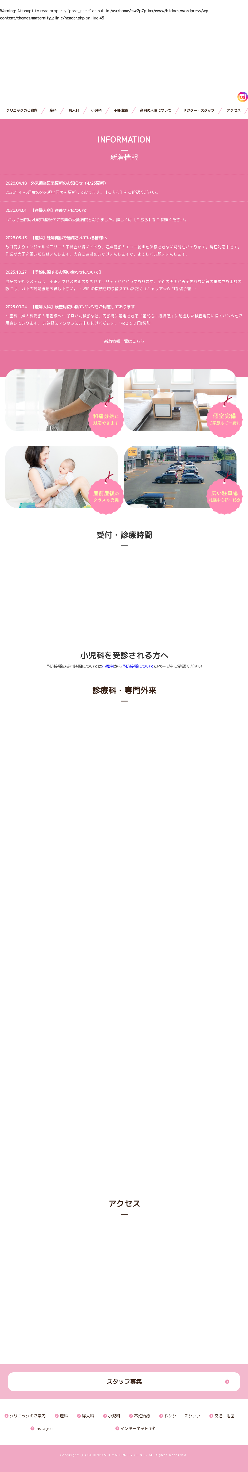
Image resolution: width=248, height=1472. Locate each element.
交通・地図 (221, 1416)
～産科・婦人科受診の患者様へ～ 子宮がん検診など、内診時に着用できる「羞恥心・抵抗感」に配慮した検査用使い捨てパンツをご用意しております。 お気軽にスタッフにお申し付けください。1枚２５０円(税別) (124, 315)
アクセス (234, 110)
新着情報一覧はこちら (124, 341)
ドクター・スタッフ (198, 110)
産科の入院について (155, 110)
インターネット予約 (135, 1428)
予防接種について (138, 666)
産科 (52, 110)
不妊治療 (121, 110)
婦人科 (74, 110)
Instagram (42, 1428)
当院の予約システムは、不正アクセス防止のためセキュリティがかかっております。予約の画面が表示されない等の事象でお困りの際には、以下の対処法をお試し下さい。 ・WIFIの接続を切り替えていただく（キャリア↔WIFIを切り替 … (124, 280)
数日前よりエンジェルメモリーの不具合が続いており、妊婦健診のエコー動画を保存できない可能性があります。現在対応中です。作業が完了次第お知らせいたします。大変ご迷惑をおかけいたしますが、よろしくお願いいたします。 (124, 246)
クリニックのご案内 (21, 110)
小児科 (96, 110)
